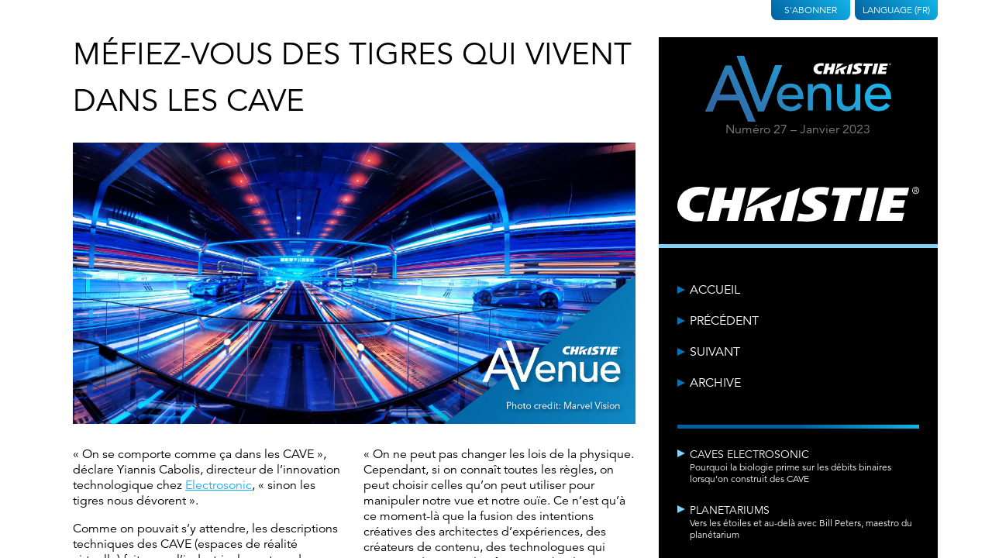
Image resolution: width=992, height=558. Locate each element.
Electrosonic (218, 485)
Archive (715, 383)
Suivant (715, 352)
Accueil (715, 290)
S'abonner (810, 10)
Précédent (724, 321)
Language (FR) (896, 10)
